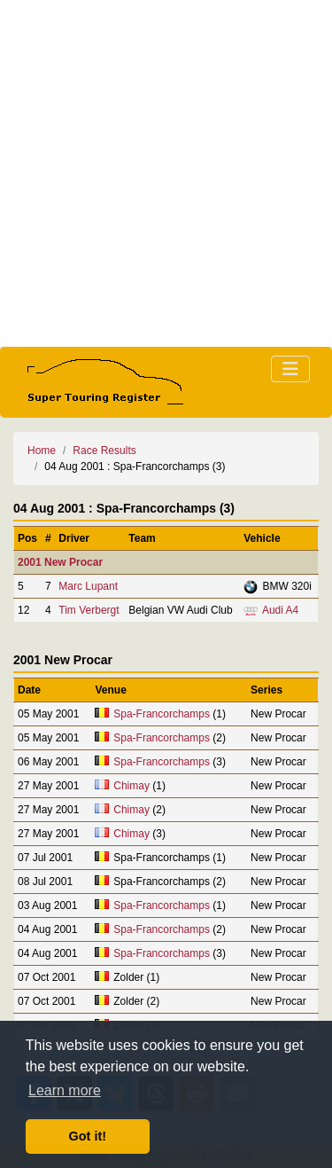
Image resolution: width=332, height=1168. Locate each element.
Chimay (131, 786)
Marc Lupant (88, 586)
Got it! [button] (87, 1136)
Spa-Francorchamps (161, 714)
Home (41, 450)
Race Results (104, 450)
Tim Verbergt (88, 610)
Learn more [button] (64, 1090)
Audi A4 (280, 610)
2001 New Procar (60, 562)
